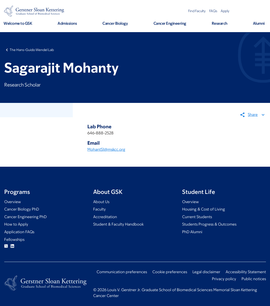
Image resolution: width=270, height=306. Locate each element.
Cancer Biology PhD (21, 209)
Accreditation (105, 217)
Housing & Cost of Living (203, 209)
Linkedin (12, 246)
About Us (101, 202)
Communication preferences (122, 272)
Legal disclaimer (206, 272)
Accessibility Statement (246, 272)
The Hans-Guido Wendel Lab (32, 50)
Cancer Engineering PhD (25, 217)
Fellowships (14, 239)
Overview (12, 202)
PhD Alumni (192, 232)
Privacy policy (224, 279)
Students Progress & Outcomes (209, 224)
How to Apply (16, 224)
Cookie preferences (169, 272)
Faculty (99, 209)
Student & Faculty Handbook (118, 224)
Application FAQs (19, 232)
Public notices (254, 279)
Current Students (197, 217)
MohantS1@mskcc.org (106, 149)
